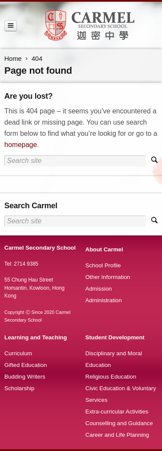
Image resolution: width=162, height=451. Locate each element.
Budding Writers (24, 376)
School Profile (103, 265)
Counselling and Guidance (119, 423)
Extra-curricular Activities (117, 411)
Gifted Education (25, 365)
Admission (99, 288)
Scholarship (19, 388)
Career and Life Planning (117, 435)
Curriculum (18, 353)
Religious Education (111, 376)
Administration (104, 300)
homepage (20, 144)
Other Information (108, 277)
